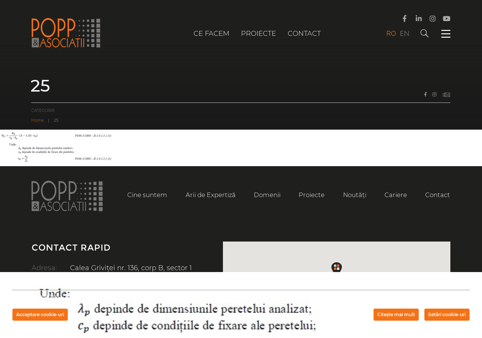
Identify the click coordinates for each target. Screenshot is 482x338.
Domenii (267, 195)
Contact (304, 33)
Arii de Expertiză (211, 195)
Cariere (395, 195)
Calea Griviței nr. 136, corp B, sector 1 (131, 268)
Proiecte (258, 33)
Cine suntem (147, 195)
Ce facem (211, 33)
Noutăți (354, 195)
